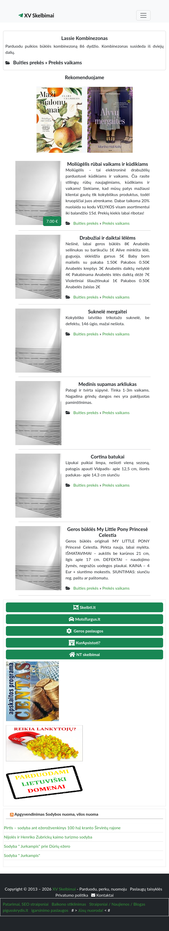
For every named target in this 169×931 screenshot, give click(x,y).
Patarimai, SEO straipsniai (25, 904)
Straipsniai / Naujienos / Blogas (117, 904)
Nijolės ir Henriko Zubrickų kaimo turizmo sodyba (48, 836)
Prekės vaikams (116, 223)
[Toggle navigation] (143, 15)
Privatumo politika (72, 895)
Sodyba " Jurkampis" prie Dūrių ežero (37, 846)
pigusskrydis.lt (15, 910)
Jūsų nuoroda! (90, 910)
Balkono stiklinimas (69, 904)
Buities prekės (85, 223)
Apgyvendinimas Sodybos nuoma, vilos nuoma (56, 814)
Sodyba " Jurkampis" (22, 855)
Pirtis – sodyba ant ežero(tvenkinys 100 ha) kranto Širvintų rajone (62, 827)
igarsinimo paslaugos (49, 910)
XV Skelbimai (36, 15)
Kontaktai (102, 895)
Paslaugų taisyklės (146, 888)
